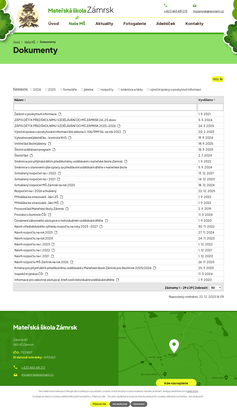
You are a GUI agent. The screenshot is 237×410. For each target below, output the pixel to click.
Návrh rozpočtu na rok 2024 (33, 239)
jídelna (88, 90)
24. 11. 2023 (206, 239)
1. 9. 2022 (204, 162)
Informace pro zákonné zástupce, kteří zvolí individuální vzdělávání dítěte (66, 281)
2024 (37, 90)
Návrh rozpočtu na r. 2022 (34, 251)
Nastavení (140, 403)
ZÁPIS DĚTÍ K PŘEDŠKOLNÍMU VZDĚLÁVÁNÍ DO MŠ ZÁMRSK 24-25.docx (65, 121)
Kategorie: (20, 90)
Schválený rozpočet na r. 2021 (37, 180)
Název (19, 101)
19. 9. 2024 (205, 138)
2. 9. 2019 (204, 209)
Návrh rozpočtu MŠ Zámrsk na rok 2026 (43, 263)
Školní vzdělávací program (34, 150)
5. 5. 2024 (205, 121)
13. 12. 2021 (206, 174)
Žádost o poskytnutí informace (37, 115)
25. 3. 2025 (206, 269)
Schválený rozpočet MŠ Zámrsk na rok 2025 (44, 186)
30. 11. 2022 (206, 227)
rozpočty (107, 90)
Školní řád (23, 156)
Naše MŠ (30, 42)
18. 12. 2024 (206, 186)
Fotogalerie (134, 23)
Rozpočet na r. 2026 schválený (35, 192)
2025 (52, 90)
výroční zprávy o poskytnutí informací (175, 90)
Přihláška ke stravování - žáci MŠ (38, 204)
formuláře (70, 90)
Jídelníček (165, 23)
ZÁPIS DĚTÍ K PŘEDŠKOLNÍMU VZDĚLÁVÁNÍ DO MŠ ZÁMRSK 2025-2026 (67, 127)
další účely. (192, 390)
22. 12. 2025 (206, 192)
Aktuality (104, 23)
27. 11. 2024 (206, 233)
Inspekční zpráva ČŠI (31, 275)
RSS (217, 80)
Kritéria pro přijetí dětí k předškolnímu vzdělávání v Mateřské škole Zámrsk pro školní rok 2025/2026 (85, 269)
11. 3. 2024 (205, 215)
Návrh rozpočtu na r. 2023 (34, 245)
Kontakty (194, 23)
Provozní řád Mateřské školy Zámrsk (41, 209)
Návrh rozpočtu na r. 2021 (34, 257)
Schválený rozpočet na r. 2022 (37, 174)
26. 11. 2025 (206, 263)
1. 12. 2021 (205, 251)
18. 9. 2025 (205, 144)
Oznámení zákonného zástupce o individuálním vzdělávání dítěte (61, 221)
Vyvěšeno (205, 101)
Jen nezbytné (120, 403)
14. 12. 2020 (206, 180)
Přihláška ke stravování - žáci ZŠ (38, 198)
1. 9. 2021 (204, 115)
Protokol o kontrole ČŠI (32, 215)
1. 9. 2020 (205, 221)
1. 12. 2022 (205, 245)
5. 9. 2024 (205, 168)
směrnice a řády (132, 90)
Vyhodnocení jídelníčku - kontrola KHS (42, 138)
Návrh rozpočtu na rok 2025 (35, 233)
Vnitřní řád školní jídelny (32, 144)
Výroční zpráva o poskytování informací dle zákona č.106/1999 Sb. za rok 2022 (70, 133)
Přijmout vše (98, 403)
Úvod (16, 42)
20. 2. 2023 (206, 133)
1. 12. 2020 (205, 257)
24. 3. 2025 (206, 127)
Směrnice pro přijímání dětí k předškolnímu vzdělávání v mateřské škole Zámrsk (70, 162)
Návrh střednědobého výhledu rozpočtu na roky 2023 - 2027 (58, 227)
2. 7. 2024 (205, 156)
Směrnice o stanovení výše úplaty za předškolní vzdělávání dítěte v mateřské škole (70, 168)
